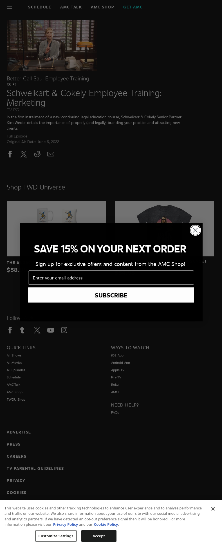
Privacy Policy (65, 536)
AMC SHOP (102, 7)
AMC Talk (71, 7)
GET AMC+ (134, 7)
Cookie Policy (106, 536)
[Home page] (111, 301)
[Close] (213, 520)
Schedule (39, 7)
